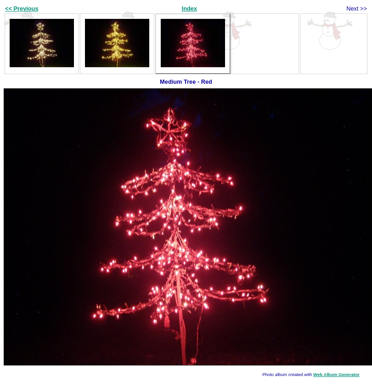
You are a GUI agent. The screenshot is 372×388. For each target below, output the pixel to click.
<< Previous (22, 8)
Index (189, 8)
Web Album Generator (336, 374)
